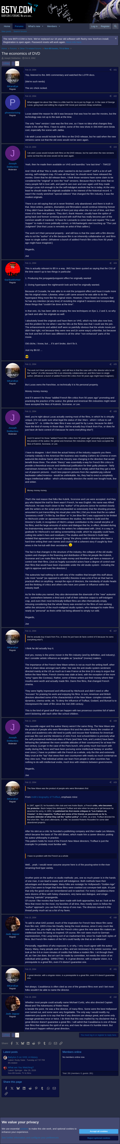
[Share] (110, 70)
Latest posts (10, 1051)
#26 (115, 411)
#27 (115, 631)
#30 (115, 918)
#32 (115, 997)
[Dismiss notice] (115, 38)
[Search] (115, 26)
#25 (115, 364)
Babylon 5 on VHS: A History (23, 1057)
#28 (115, 721)
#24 (115, 263)
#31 (115, 969)
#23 (115, 147)
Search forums (20, 31)
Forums (19, 26)
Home (7, 26)
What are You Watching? (21, 1067)
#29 (115, 782)
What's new (34, 26)
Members (52, 26)
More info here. (74, 42)
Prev (7, 63)
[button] (42, 26)
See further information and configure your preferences (30, 1137)
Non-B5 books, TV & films (19, 1073)
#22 (115, 96)
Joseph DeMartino (12, 58)
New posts (6, 31)
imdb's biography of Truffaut (45, 797)
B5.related (12, 1063)
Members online (71, 1051)
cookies (24, 1128)
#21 (115, 70)
